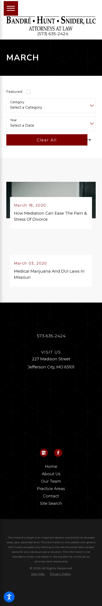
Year (13, 120)
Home (51, 466)
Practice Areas (51, 488)
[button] (9, 596)
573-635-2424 (51, 335)
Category (17, 102)
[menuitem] (50, 467)
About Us (51, 473)
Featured (14, 91)
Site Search (51, 503)
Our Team (51, 481)
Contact (51, 495)
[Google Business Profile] (44, 453)
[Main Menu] (11, 8)
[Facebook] (58, 453)
